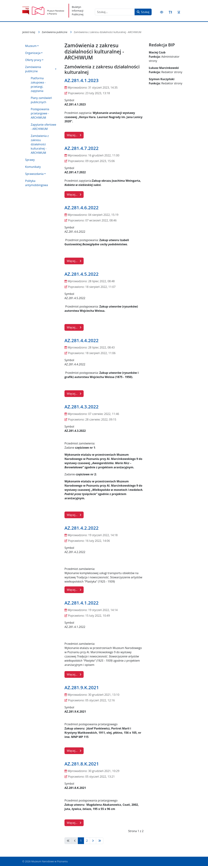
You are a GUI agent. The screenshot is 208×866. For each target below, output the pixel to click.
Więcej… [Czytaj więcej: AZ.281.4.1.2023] (74, 135)
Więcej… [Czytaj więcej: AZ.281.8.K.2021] (74, 823)
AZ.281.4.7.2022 (81, 148)
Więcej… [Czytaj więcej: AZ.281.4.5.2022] (74, 327)
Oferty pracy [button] (33, 60)
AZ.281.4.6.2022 (81, 207)
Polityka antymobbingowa (36, 183)
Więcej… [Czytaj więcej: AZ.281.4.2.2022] (74, 590)
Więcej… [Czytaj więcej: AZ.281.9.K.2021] (74, 751)
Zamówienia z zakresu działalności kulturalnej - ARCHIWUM (40, 144)
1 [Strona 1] (81, 841)
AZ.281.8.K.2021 (81, 764)
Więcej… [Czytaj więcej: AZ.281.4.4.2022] (74, 394)
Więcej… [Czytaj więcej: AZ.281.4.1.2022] (74, 674)
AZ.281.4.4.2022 (81, 340)
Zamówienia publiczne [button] (33, 69)
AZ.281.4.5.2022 (81, 274)
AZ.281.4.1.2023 (81, 80)
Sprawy (30, 160)
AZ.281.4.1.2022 (81, 603)
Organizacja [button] (32, 53)
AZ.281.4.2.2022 (81, 528)
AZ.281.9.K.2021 (81, 687)
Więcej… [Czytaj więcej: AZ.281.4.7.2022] (74, 194)
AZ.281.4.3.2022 (81, 406)
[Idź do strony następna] (93, 840)
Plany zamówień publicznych (41, 100)
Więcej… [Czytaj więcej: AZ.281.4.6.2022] (74, 261)
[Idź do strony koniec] (99, 840)
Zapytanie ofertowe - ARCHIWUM (43, 127)
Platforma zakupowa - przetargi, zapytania (38, 84)
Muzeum (31, 46)
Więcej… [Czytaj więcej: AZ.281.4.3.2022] (74, 515)
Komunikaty (33, 167)
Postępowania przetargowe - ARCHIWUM (40, 113)
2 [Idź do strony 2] (87, 841)
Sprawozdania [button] (34, 174)
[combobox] (115, 12)
